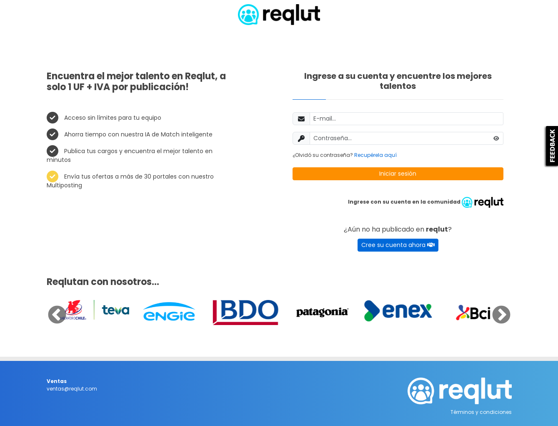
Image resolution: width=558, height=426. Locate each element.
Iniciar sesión (397, 173)
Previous (51, 309)
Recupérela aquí (375, 155)
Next (495, 309)
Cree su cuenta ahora (398, 245)
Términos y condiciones (481, 412)
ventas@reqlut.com (72, 388)
